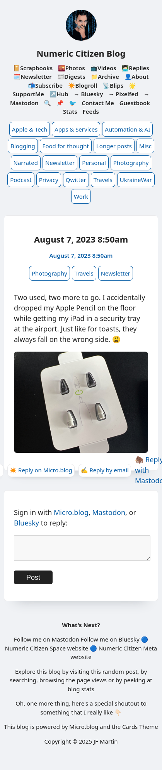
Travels (103, 180)
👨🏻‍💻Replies (135, 68)
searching (23, 684)
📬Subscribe (45, 85)
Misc (145, 146)
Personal (94, 162)
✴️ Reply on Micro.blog (41, 470)
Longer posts (114, 146)
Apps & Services (76, 129)
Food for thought (66, 146)
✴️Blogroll (82, 85)
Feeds (91, 111)
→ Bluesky (88, 94)
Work (81, 196)
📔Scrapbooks (33, 68)
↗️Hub (58, 94)
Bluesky (26, 522)
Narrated (26, 162)
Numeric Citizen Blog (81, 53)
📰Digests (71, 76)
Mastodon (109, 512)
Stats (70, 111)
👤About (136, 76)
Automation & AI (127, 129)
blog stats (81, 693)
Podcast (21, 180)
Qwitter (76, 180)
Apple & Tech (29, 129)
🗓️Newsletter (32, 76)
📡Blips (112, 85)
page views (92, 684)
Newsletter (60, 162)
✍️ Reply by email (105, 470)
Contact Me (98, 103)
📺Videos (103, 68)
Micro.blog (71, 512)
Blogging (22, 146)
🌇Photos (71, 68)
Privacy (48, 180)
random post (120, 676)
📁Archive (104, 76)
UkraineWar (136, 180)
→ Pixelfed (123, 94)
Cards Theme (140, 731)
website (77, 653)
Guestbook (134, 103)
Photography (131, 162)
